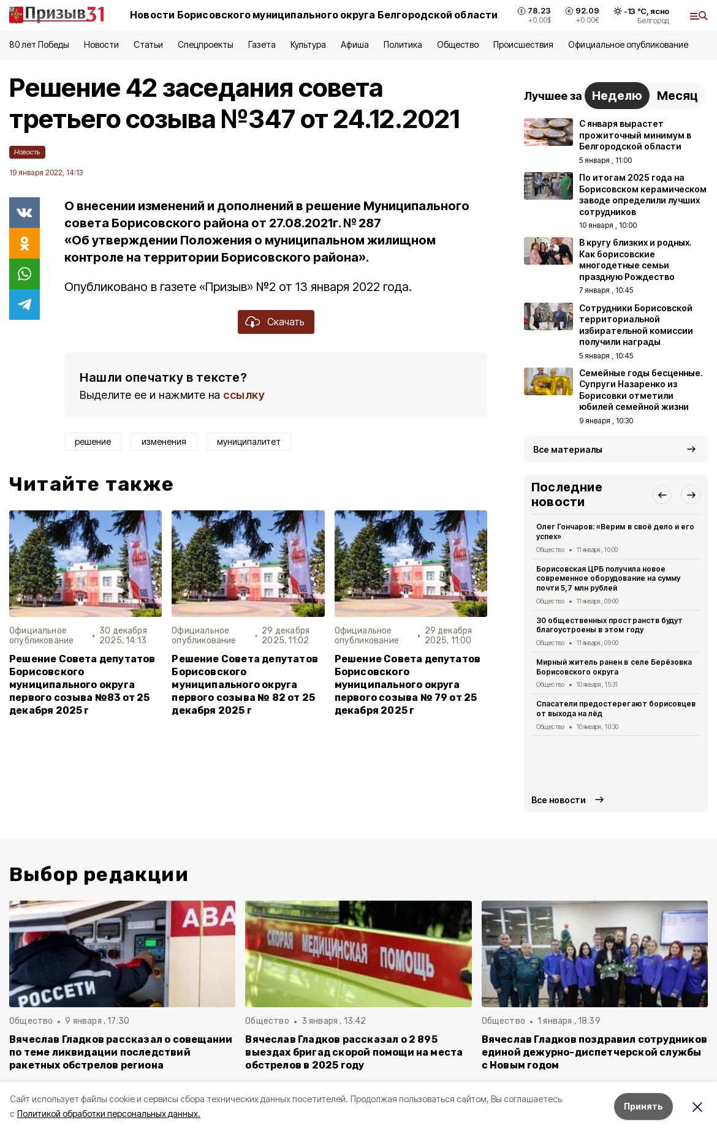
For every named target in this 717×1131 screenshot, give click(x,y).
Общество (458, 44)
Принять (643, 1106)
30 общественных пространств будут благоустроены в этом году (609, 625)
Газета (262, 44)
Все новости (558, 800)
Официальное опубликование (628, 44)
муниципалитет (249, 441)
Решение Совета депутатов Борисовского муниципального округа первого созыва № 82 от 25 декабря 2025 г (245, 684)
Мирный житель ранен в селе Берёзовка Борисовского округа (614, 666)
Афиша (354, 44)
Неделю (617, 95)
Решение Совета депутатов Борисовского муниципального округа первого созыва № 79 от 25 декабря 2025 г (408, 684)
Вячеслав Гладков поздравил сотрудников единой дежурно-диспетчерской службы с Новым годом (594, 1052)
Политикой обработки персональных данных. (108, 1113)
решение (93, 441)
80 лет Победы (39, 44)
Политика (403, 44)
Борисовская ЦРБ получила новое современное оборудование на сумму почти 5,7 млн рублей (608, 578)
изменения (164, 441)
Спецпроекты (205, 44)
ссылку (244, 394)
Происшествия (523, 44)
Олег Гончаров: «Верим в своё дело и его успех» (615, 531)
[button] (662, 494)
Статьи (148, 44)
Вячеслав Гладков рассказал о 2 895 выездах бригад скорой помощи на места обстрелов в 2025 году (354, 1052)
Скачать (286, 322)
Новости (101, 44)
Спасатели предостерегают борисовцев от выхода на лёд (616, 708)
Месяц (677, 95)
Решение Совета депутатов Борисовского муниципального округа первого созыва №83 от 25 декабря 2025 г (82, 684)
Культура (308, 44)
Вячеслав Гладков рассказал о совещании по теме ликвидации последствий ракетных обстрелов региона (120, 1052)
